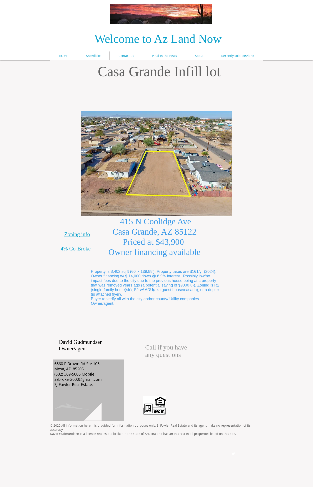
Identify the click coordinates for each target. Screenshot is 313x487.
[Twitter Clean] (233, 453)
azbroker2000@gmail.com (78, 379)
